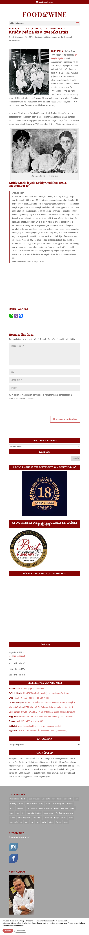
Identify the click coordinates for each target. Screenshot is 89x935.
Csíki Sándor (19, 37)
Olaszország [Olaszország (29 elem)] (48, 818)
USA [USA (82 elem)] (32, 822)
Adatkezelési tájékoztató (19, 837)
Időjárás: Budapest (17, 656)
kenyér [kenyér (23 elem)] (72, 808)
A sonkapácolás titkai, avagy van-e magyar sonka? (39, 726)
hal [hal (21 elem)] (28, 808)
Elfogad (8, 931)
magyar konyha (57, 37)
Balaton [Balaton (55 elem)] (23, 799)
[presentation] (29, 407)
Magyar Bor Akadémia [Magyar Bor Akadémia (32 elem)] (34, 813)
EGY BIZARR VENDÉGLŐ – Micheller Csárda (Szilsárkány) (43, 730)
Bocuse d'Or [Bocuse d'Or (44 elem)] (46, 799)
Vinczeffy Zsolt (15, 707)
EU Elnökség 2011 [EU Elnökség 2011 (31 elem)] (59, 804)
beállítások (80, 923)
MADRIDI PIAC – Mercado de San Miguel (32, 698)
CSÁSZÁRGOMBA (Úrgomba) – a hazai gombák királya (46, 693)
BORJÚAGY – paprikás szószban (30, 688)
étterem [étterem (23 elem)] (58, 822)
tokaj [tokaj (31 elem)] (26, 822)
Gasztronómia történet (43, 37)
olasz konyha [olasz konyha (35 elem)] (37, 818)
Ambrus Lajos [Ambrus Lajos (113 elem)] (14, 799)
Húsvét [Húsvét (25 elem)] (56, 808)
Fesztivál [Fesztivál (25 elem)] (70, 804)
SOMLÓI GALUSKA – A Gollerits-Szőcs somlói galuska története (48, 712)
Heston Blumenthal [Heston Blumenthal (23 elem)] (45, 808)
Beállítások (21, 931)
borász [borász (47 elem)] (59, 799)
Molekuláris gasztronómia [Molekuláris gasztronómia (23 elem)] (64, 813)
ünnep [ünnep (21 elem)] (66, 822)
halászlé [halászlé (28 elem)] (34, 808)
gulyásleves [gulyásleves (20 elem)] (20, 808)
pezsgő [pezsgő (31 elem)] (56, 818)
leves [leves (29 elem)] (17, 813)
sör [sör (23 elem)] (21, 822)
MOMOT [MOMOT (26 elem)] (12, 818)
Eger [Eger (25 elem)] (76, 799)
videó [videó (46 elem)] (37, 822)
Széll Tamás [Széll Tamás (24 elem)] (13, 822)
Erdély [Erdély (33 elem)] (41, 804)
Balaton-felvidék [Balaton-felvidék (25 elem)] (34, 799)
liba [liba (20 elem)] (23, 813)
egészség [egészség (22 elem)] (13, 804)
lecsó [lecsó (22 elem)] (11, 813)
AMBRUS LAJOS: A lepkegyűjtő (30, 721)
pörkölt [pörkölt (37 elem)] (63, 818)
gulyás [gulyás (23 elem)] (12, 808)
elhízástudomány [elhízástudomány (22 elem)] (31, 804)
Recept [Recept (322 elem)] (71, 818)
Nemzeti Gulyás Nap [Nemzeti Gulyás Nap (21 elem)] (24, 818)
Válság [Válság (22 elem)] (51, 822)
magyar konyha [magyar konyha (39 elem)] (49, 813)
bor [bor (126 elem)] (53, 799)
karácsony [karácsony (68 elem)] (64, 808)
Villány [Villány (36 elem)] (44, 822)
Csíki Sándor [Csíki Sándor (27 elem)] (68, 799)
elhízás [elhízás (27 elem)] (21, 804)
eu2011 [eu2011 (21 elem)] (48, 804)
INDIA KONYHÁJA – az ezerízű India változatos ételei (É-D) (50, 702)
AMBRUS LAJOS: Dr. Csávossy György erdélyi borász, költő (48, 707)
